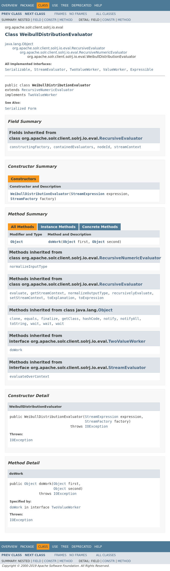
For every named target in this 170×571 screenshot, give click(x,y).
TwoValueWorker (84, 69)
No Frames (78, 14)
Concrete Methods (100, 227)
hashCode (91, 319)
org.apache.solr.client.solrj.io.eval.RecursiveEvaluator (58, 48)
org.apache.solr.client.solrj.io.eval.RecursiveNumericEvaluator (73, 52)
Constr (50, 20)
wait (34, 324)
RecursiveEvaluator (120, 138)
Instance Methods (58, 227)
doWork (54, 242)
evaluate (18, 293)
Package (27, 5)
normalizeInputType (28, 267)
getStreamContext (47, 293)
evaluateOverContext (29, 376)
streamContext (127, 147)
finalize (49, 319)
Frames (61, 14)
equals (30, 319)
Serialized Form (20, 108)
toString (18, 324)
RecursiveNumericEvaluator (48, 90)
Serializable (17, 69)
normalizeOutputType (88, 293)
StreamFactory (24, 199)
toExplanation (61, 298)
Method (66, 20)
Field (37, 20)
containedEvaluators (73, 147)
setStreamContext (26, 298)
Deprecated (81, 5)
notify (110, 319)
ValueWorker (114, 69)
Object (16, 242)
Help (98, 5)
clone (15, 319)
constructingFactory (29, 147)
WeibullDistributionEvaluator (39, 194)
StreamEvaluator (49, 69)
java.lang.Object (19, 44)
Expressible (141, 69)
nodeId (103, 147)
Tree (65, 5)
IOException (96, 426)
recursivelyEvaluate (132, 293)
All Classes (106, 14)
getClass (70, 319)
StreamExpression (87, 194)
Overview (9, 5)
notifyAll (129, 319)
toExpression (91, 298)
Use (55, 5)
